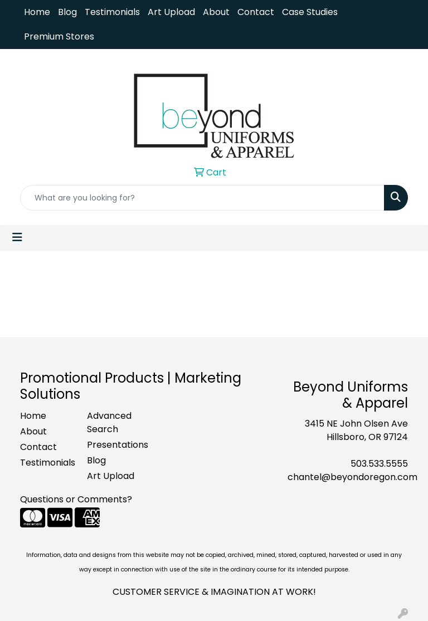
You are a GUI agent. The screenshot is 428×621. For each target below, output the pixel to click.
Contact (255, 12)
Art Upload (171, 12)
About (216, 12)
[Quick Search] (202, 198)
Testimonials (112, 12)
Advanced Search (109, 422)
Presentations (113, 444)
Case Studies (310, 12)
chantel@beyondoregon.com (352, 477)
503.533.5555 (379, 463)
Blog (67, 12)
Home (37, 12)
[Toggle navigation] (17, 237)
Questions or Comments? (76, 499)
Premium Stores (59, 36)
